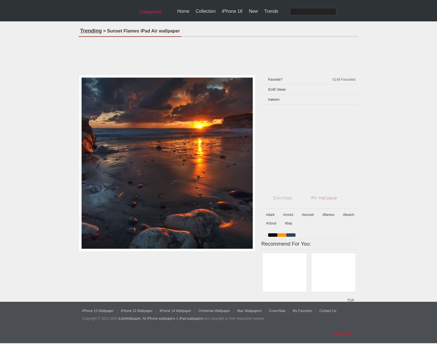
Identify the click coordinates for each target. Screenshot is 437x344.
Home (183, 11)
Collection (206, 11)
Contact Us (327, 311)
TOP (350, 300)
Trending (91, 31)
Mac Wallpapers (249, 311)
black (272, 235)
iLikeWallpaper (130, 319)
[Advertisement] (218, 54)
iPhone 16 (232, 11)
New (253, 11)
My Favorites (302, 311)
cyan (291, 235)
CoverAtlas (277, 311)
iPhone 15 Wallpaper (98, 311)
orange (281, 235)
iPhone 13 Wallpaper (137, 311)
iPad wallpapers (191, 319)
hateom (274, 100)
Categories (150, 11)
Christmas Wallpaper (214, 311)
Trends (271, 11)
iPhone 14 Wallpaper (175, 311)
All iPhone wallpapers (158, 319)
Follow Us (341, 333)
